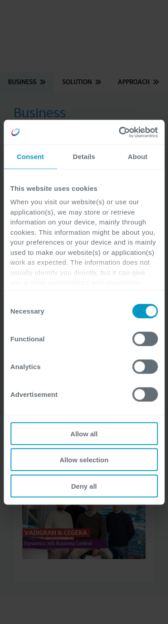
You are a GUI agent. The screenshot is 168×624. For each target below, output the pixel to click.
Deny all (84, 486)
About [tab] (137, 156)
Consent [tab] (30, 156)
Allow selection (84, 460)
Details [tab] (84, 156)
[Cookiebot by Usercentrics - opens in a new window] (120, 132)
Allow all (84, 433)
